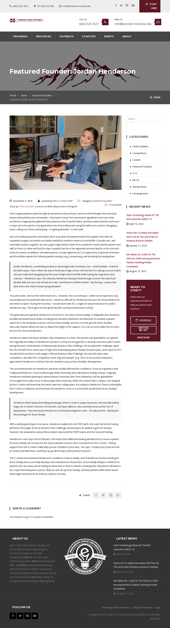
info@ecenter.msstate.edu (133, 24)
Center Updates (140, 146)
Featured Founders (42, 95)
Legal (157, 607)
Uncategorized (140, 193)
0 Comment (115, 204)
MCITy (135, 180)
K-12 (134, 173)
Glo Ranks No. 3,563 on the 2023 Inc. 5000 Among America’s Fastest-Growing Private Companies (143, 260)
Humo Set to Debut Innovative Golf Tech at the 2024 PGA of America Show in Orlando (142, 236)
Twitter (120, 5)
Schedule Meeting (143, 321)
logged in (27, 516)
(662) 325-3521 (89, 24)
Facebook (114, 5)
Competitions (139, 153)
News (24, 95)
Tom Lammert (26, 206)
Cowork (136, 159)
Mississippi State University (116, 607)
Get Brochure (143, 331)
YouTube (131, 5)
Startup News (139, 186)
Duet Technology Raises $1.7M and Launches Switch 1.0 (142, 217)
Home (13, 95)
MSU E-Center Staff (62, 200)
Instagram (125, 5)
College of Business (142, 607)
